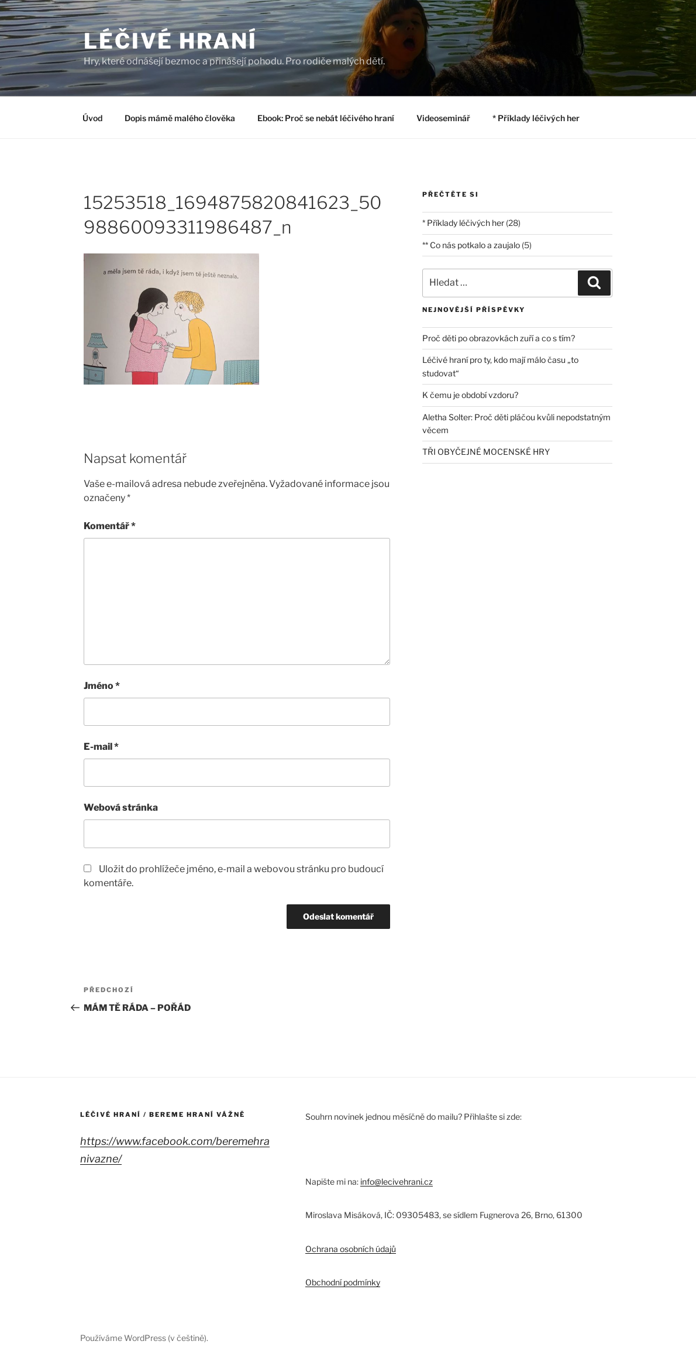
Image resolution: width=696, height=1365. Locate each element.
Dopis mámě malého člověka (180, 118)
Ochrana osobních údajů (350, 1249)
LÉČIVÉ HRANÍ (170, 41)
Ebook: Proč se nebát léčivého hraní (325, 118)
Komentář (110, 525)
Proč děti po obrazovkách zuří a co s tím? (498, 338)
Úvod (92, 118)
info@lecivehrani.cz (396, 1181)
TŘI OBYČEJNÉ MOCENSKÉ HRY (486, 452)
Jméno (102, 685)
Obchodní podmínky (342, 1282)
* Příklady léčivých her (536, 118)
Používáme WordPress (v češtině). (144, 1338)
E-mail (101, 746)
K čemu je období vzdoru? (470, 395)
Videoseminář (443, 118)
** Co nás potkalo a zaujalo (471, 245)
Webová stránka (121, 807)
